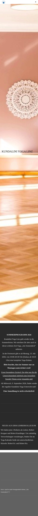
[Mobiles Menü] (35, 2)
